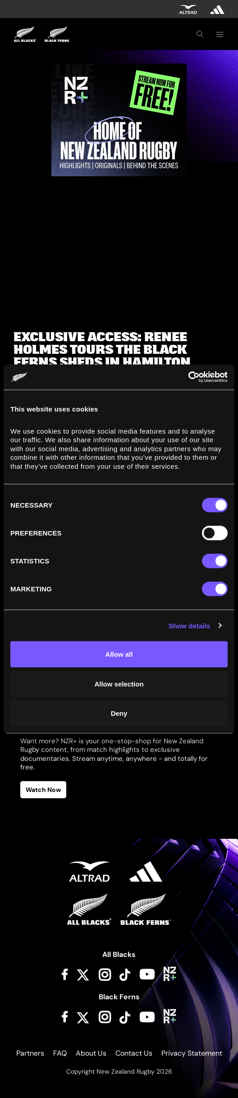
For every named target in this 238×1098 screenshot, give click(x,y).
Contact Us (133, 1053)
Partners (30, 1053)
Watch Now (43, 790)
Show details (190, 625)
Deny (119, 713)
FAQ (60, 1053)
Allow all (119, 654)
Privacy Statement (191, 1053)
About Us (91, 1053)
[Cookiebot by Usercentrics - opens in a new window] (188, 377)
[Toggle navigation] (220, 34)
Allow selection (118, 683)
